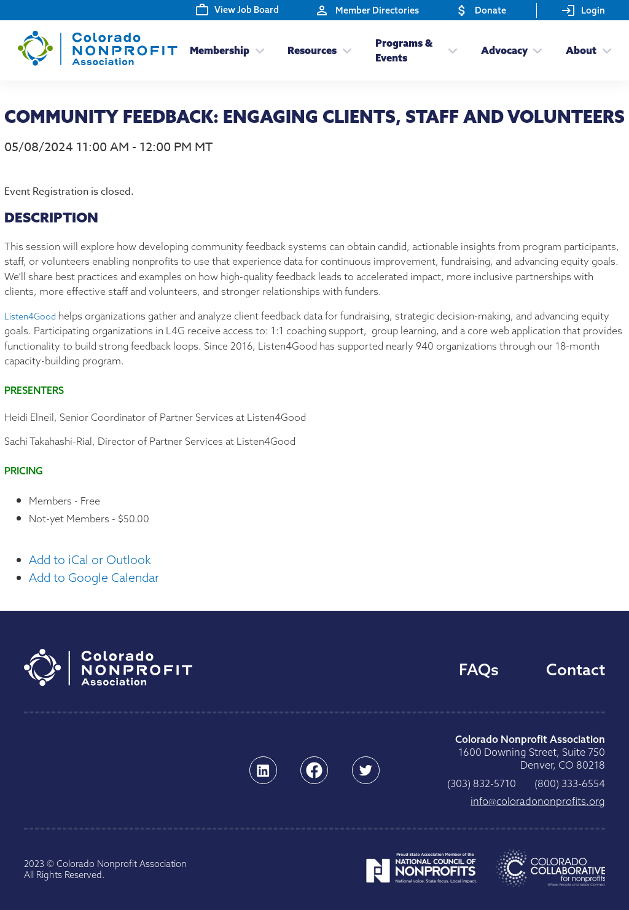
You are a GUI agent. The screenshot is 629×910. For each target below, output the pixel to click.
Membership (219, 50)
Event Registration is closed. (69, 191)
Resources (312, 50)
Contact (575, 669)
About (581, 50)
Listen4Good (30, 316)
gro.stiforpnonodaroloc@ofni (538, 801)
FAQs (479, 669)
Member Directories (366, 10)
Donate (481, 10)
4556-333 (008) (569, 783)
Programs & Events (403, 50)
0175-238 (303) (481, 783)
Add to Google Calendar (94, 577)
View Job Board (237, 9)
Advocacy (504, 50)
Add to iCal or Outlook (90, 559)
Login (583, 10)
